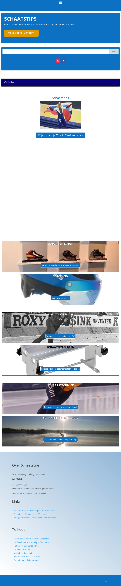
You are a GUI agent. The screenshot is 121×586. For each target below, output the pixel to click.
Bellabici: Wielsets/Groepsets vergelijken (31, 538)
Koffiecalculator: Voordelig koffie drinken (32, 542)
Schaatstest (19, 510)
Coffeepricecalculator (23, 549)
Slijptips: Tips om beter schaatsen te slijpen (60, 369)
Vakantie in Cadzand (23, 553)
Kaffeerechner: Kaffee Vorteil (26, 546)
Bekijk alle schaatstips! (21, 33)
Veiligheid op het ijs (60, 298)
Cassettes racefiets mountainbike (29, 560)
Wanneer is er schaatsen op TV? (60, 336)
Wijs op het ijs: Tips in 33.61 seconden (60, 135)
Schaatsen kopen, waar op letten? (40, 510)
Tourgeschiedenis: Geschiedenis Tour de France (35, 517)
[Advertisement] (49, 167)
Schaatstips (19, 514)
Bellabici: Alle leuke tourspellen (27, 556)
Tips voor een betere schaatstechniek (60, 407)
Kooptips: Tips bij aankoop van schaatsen (60, 265)
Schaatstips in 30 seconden (37, 514)
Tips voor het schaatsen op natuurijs (60, 439)
